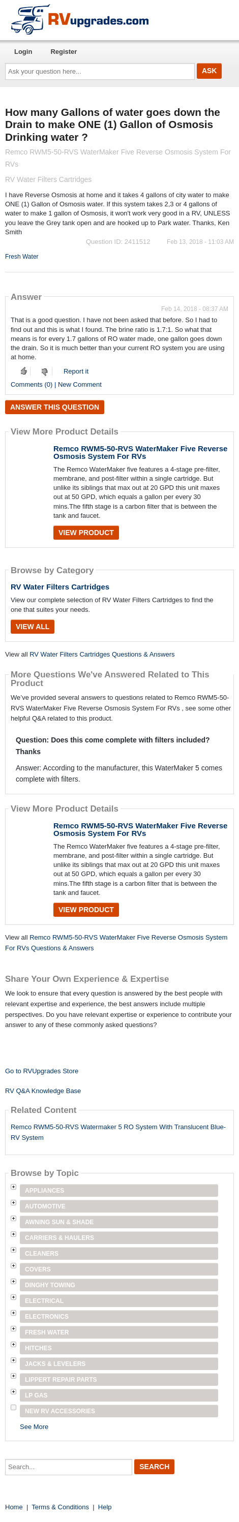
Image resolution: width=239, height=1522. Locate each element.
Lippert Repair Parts (61, 1379)
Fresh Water (22, 256)
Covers (38, 1269)
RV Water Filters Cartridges (60, 586)
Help (105, 1507)
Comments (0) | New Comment (56, 384)
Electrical (44, 1300)
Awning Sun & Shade (59, 1222)
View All (32, 627)
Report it (76, 371)
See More (34, 1427)
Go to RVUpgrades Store (41, 1071)
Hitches (38, 1348)
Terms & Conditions (60, 1507)
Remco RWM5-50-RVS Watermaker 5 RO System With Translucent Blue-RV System (118, 1132)
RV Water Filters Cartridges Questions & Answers (101, 654)
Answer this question (54, 407)
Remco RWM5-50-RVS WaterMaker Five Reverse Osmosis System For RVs (140, 452)
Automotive (45, 1206)
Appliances (44, 1190)
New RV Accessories (60, 1411)
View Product (86, 533)
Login (23, 51)
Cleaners (41, 1253)
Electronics (47, 1316)
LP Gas (36, 1395)
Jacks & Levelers (55, 1364)
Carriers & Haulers (59, 1237)
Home (14, 1507)
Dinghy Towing (50, 1285)
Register (63, 51)
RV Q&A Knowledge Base (43, 1091)
